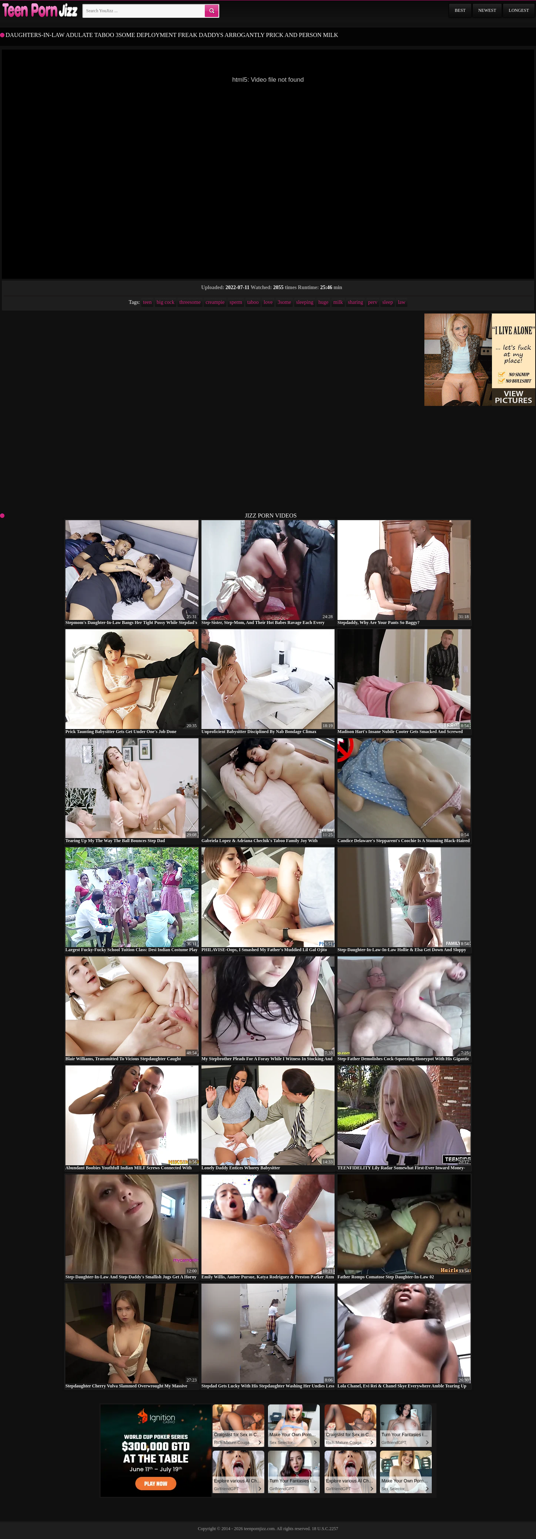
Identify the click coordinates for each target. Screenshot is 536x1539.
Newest (487, 10)
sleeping (304, 302)
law (401, 302)
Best (460, 10)
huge (323, 302)
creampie (215, 302)
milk (338, 302)
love (268, 302)
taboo (253, 302)
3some (284, 302)
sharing (355, 302)
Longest (519, 10)
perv (372, 302)
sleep (387, 302)
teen (147, 302)
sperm (236, 302)
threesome (190, 302)
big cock (165, 302)
